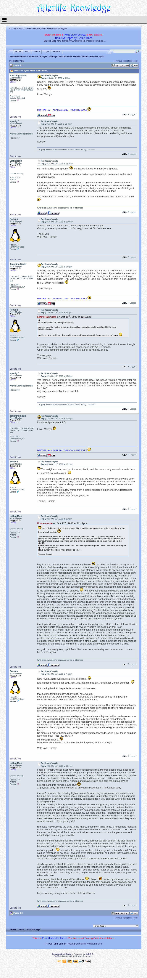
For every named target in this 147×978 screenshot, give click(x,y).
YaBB (56, 956)
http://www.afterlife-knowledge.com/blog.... (85, 41)
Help (27, 51)
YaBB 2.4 (90, 954)
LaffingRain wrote (46, 316)
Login (55, 29)
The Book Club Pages (37, 57)
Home (18, 51)
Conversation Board (18, 57)
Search (36, 51)
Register (64, 29)
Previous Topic (121, 61)
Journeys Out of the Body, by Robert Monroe (68, 57)
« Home (13, 929)
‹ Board (21, 929)
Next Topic (132, 61)
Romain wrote (44, 523)
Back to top (15, 117)
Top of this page (33, 929)
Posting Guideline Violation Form (84, 943)
